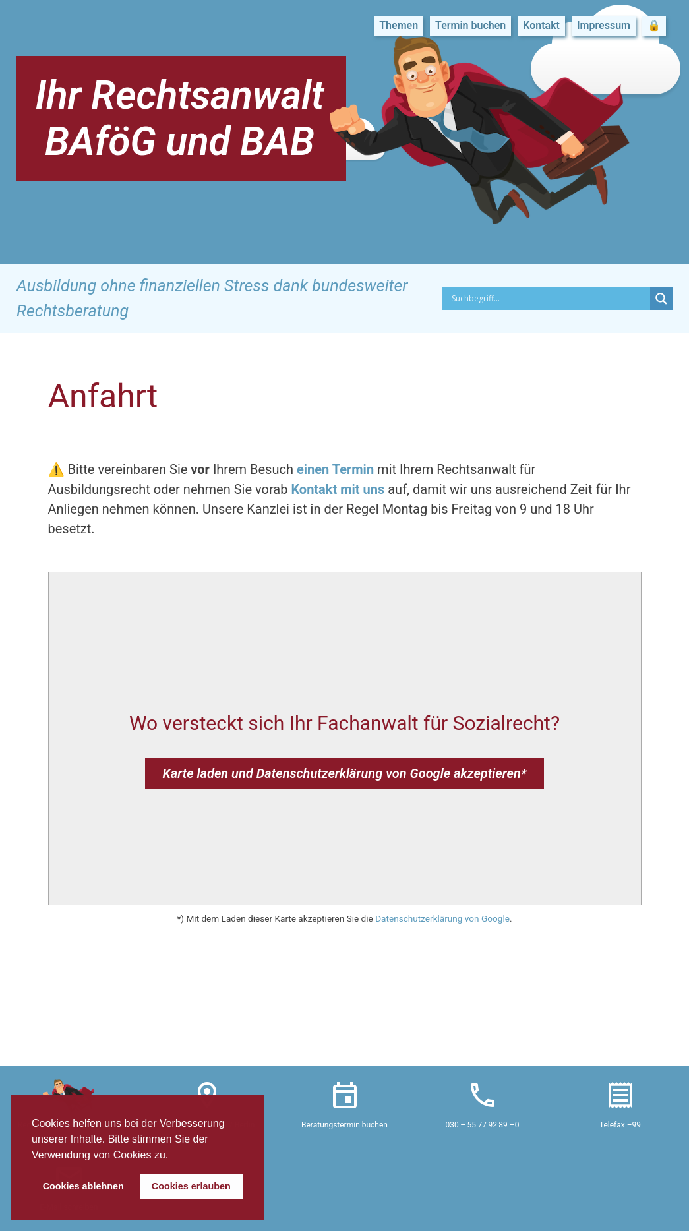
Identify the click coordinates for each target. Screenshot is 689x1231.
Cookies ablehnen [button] (83, 1186)
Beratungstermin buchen (344, 1124)
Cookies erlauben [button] (191, 1186)
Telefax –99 (620, 1124)
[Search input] (549, 298)
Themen (398, 25)
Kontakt (541, 25)
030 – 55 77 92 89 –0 (483, 1124)
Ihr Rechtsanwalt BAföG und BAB (179, 118)
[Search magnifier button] (661, 298)
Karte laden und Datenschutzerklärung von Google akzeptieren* (344, 773)
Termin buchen (470, 25)
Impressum (603, 25)
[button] (173, 1156)
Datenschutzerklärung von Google (442, 918)
